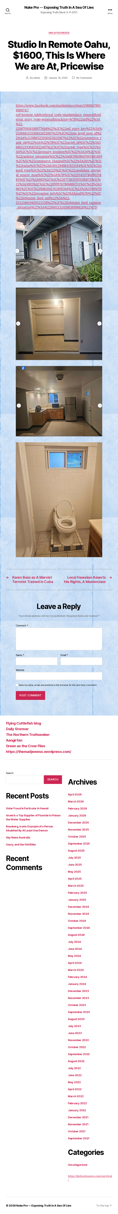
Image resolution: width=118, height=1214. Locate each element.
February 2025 (77, 892)
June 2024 (75, 948)
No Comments (84, 77)
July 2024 (74, 941)
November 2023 (78, 998)
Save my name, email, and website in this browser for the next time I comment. (58, 685)
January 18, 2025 (58, 77)
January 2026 (77, 815)
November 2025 (78, 829)
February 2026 (77, 808)
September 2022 (79, 1054)
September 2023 (79, 1012)
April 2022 (74, 1089)
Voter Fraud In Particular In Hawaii (27, 808)
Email (64, 655)
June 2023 (75, 1033)
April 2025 (74, 878)
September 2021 (78, 1138)
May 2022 (74, 1082)
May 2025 (74, 871)
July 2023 (74, 1026)
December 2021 (78, 1117)
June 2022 (75, 1075)
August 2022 (76, 1061)
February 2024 (77, 977)
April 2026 (74, 794)
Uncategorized (59, 33)
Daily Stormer (17, 729)
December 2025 (78, 822)
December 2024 (78, 906)
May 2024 (74, 955)
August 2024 (76, 934)
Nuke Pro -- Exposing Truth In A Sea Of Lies (59, 7)
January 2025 (77, 899)
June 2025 (75, 864)
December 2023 (78, 991)
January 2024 (77, 984)
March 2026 (76, 801)
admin (36, 77)
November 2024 (78, 913)
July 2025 (74, 857)
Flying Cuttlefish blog (23, 723)
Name (20, 655)
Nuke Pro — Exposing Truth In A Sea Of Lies (43, 1205)
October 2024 (77, 920)
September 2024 (79, 927)
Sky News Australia (18, 837)
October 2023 (77, 1005)
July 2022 (74, 1068)
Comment (22, 625)
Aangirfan (14, 740)
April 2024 (74, 962)
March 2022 (75, 1096)
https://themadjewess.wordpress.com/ (38, 751)
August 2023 (76, 1019)
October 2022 (77, 1047)
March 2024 (76, 969)
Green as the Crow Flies (25, 746)
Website (20, 670)
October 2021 (77, 1131)
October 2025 (77, 836)
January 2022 (77, 1110)
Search (9, 773)
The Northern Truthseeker (28, 734)
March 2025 (76, 885)
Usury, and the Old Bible (21, 844)
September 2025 (79, 843)
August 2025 (76, 850)
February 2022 (77, 1103)
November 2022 (78, 1040)
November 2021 (78, 1124)
